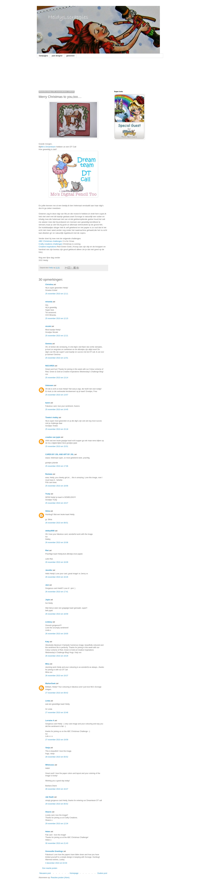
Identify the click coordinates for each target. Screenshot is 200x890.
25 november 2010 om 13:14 (56, 378)
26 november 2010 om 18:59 (56, 614)
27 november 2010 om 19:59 (56, 740)
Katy (47, 642)
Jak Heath (49, 797)
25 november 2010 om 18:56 (56, 486)
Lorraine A (49, 721)
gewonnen (70, 56)
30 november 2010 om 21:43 (56, 843)
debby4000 (50, 531)
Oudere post (102, 873)
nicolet (48, 326)
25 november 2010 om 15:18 (56, 429)
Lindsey (48, 622)
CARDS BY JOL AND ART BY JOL (59, 454)
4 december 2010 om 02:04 (56, 863)
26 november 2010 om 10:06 (56, 542)
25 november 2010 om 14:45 (56, 409)
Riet (47, 550)
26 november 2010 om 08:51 (56, 523)
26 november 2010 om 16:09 (56, 562)
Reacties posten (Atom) (60, 878)
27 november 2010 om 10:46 (56, 712)
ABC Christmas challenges (50, 241)
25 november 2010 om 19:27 (56, 503)
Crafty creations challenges (50, 244)
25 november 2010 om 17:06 (56, 466)
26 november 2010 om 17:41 (56, 592)
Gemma (48, 344)
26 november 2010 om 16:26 (56, 577)
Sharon (48, 812)
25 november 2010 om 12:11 (56, 294)
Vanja (47, 748)
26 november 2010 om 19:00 (56, 634)
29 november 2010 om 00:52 (56, 804)
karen (47, 403)
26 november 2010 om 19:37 (56, 676)
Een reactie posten (49, 868)
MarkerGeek (50, 683)
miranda (48, 302)
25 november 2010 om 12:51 (56, 358)
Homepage (74, 873)
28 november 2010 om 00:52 (56, 757)
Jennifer (48, 570)
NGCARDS (49, 366)
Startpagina (43, 56)
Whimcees (49, 765)
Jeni (47, 585)
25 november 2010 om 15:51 (56, 446)
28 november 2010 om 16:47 (56, 789)
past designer (57, 56)
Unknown (49, 385)
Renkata (48, 474)
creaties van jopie (52, 437)
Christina (49, 284)
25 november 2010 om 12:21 (56, 336)
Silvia (47, 511)
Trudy (47, 494)
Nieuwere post (45, 873)
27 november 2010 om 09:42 (56, 693)
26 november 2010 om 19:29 (56, 656)
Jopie (47, 600)
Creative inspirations (47, 247)
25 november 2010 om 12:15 (56, 318)
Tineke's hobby (51, 417)
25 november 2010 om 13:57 (56, 395)
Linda (47, 701)
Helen (47, 832)
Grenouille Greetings (54, 851)
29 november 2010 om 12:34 (56, 824)
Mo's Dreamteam (48, 147)
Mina (47, 664)
